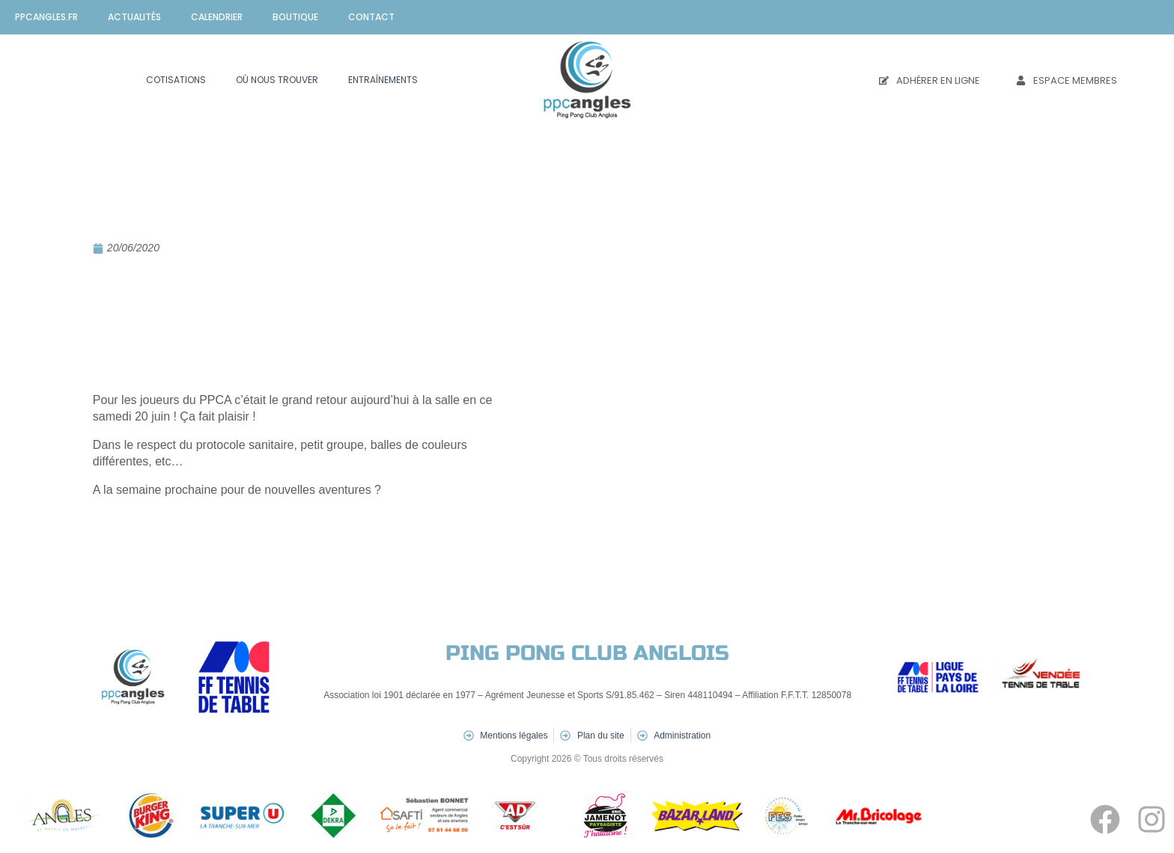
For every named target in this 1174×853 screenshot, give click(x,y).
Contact (371, 16)
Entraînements (383, 79)
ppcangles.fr (46, 16)
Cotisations (176, 79)
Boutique (295, 16)
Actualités (134, 16)
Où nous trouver (277, 79)
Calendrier (217, 16)
